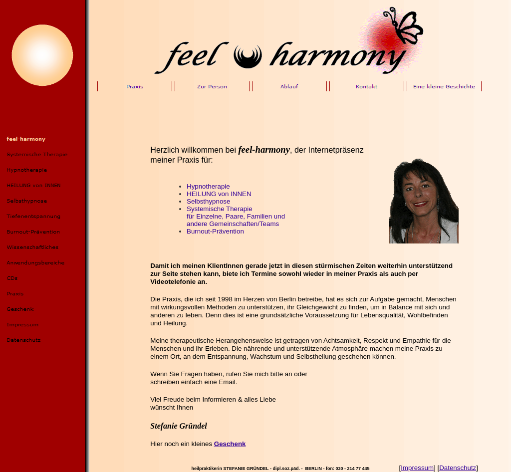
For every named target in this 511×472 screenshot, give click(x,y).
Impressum (417, 468)
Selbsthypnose (208, 201)
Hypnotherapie (208, 186)
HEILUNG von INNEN (219, 194)
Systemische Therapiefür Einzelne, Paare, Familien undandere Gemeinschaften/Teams (236, 216)
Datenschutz (457, 468)
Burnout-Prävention (215, 231)
